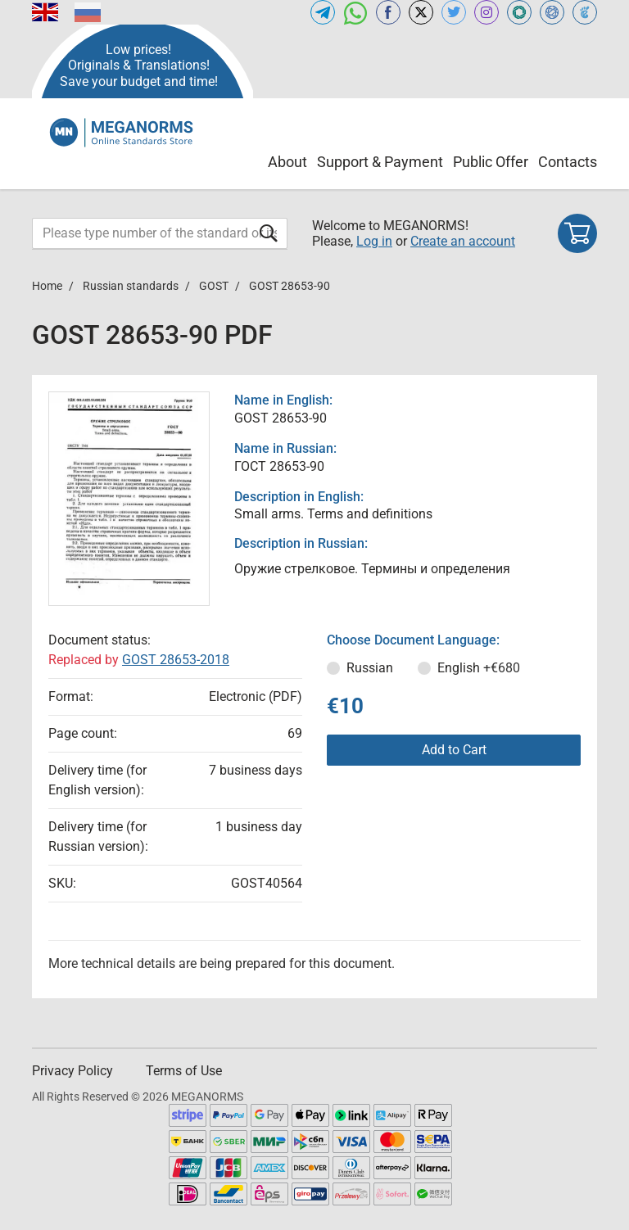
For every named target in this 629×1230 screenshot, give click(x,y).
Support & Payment (380, 161)
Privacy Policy (72, 1071)
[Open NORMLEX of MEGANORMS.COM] (552, 12)
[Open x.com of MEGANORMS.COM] (421, 12)
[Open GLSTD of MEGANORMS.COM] (519, 12)
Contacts (567, 161)
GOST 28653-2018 (175, 659)
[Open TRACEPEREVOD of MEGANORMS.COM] (584, 12)
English (478, 668)
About (287, 161)
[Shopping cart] (577, 233)
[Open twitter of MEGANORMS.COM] (453, 12)
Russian (369, 668)
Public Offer (490, 161)
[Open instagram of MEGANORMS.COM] (486, 12)
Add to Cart (454, 749)
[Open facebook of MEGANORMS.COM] (388, 12)
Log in (374, 241)
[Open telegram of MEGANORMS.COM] (322, 12)
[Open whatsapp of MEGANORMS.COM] (355, 12)
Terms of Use (184, 1071)
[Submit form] (269, 233)
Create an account (462, 241)
